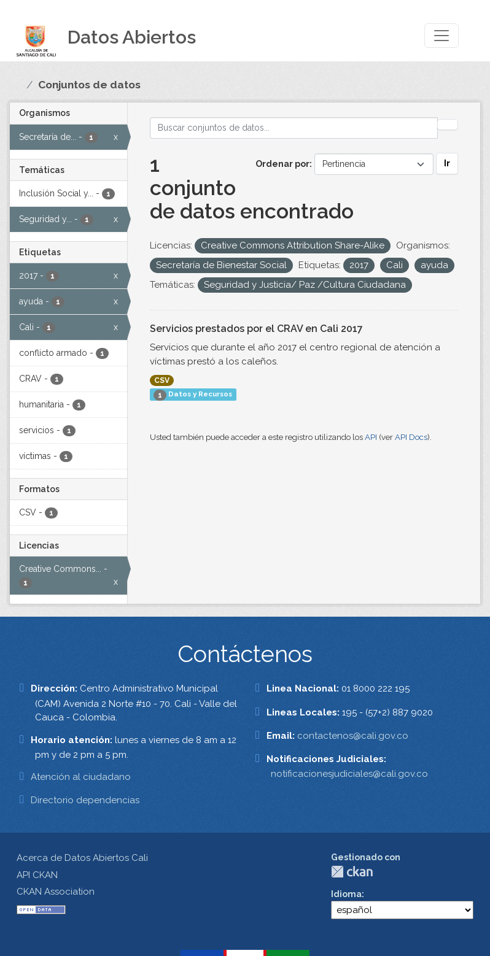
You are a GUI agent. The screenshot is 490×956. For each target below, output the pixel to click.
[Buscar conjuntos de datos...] (294, 128)
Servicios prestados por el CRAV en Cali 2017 (256, 328)
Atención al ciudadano (81, 776)
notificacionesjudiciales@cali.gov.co (349, 773)
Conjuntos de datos (89, 85)
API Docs (411, 437)
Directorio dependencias (85, 800)
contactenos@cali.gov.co (352, 735)
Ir (447, 163)
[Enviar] (447, 124)
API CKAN (37, 875)
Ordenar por (282, 164)
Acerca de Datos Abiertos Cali (82, 857)
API (371, 437)
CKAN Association (56, 891)
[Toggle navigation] (441, 35)
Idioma (346, 894)
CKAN (352, 871)
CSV (161, 380)
